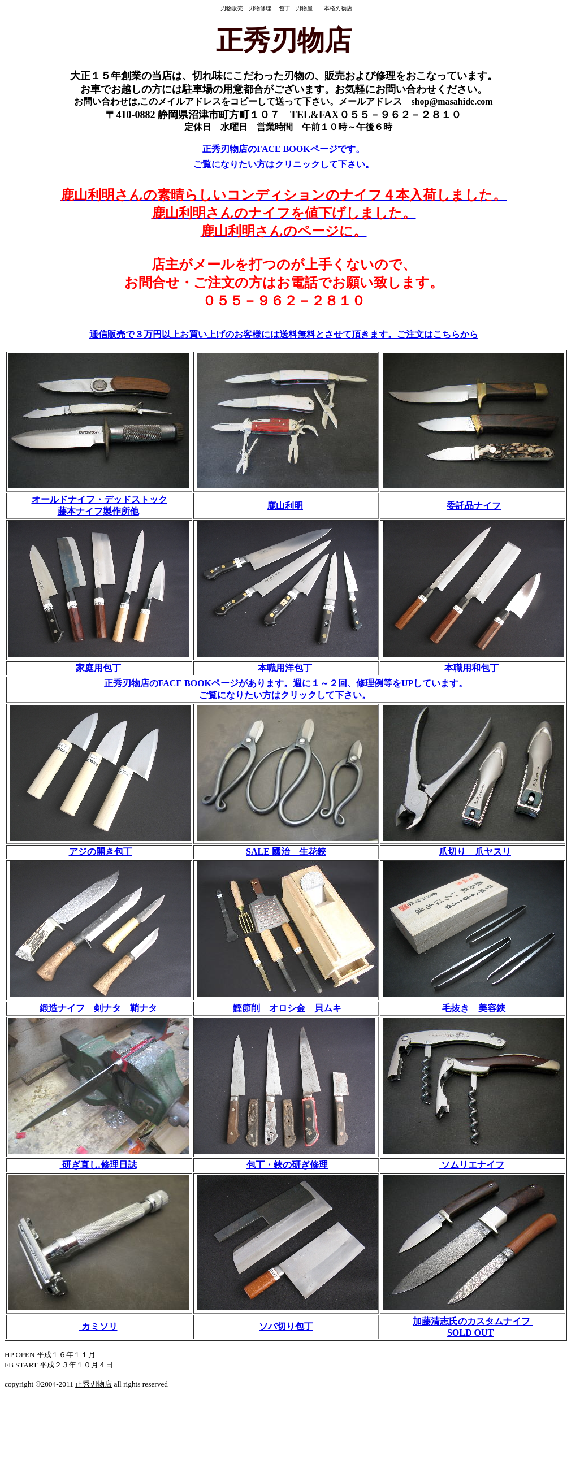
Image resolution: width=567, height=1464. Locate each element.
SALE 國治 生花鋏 (286, 851)
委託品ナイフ (474, 505)
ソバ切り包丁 (286, 1326)
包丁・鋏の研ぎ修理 (287, 1165)
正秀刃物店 (93, 1384)
